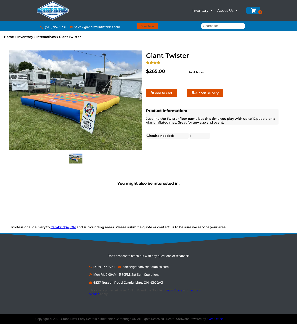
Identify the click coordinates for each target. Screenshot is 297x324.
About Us (227, 10)
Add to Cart (161, 93)
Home (9, 37)
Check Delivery (205, 93)
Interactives (46, 37)
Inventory (202, 10)
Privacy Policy (172, 290)
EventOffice (215, 319)
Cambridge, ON (63, 227)
